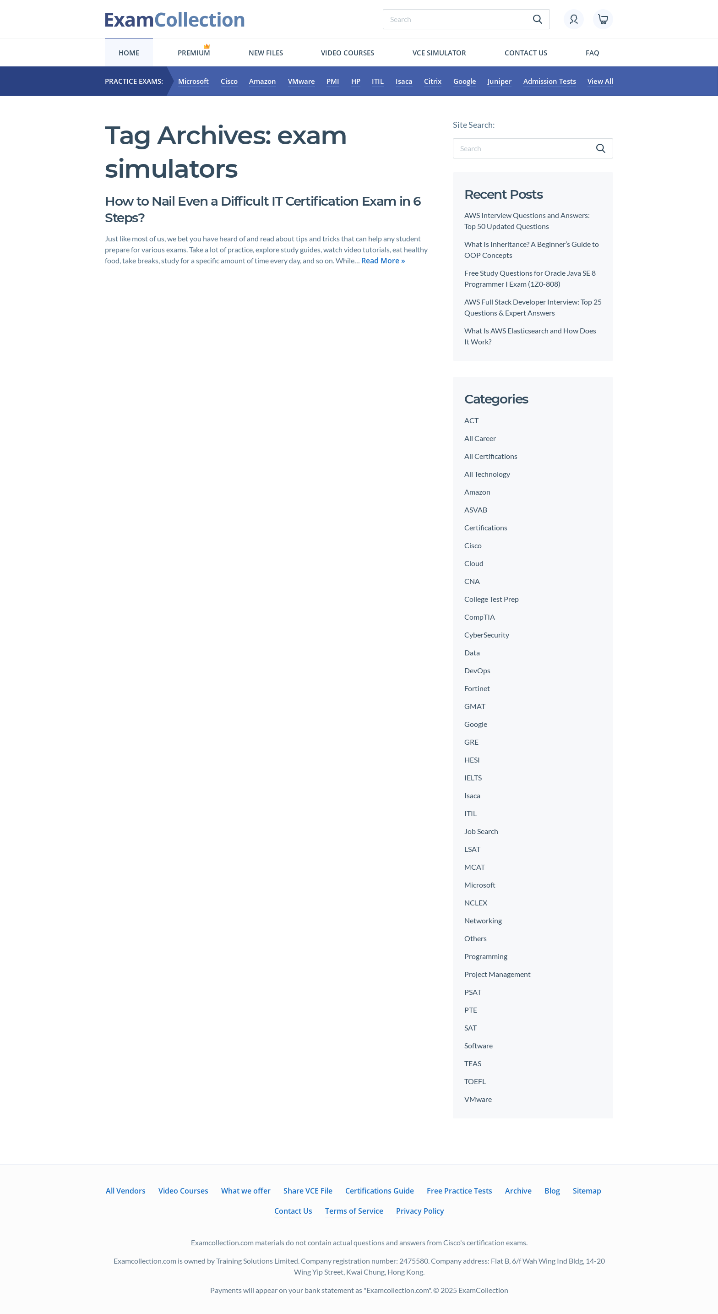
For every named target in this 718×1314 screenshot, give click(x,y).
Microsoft (193, 81)
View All (600, 81)
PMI (332, 81)
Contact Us (526, 52)
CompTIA (479, 616)
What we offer (246, 1191)
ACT (471, 420)
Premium (194, 52)
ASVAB (475, 509)
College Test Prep (491, 598)
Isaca (404, 81)
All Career (480, 438)
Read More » (383, 261)
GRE (471, 741)
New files (266, 52)
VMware (301, 81)
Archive (518, 1191)
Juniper (499, 81)
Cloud (474, 563)
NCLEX (475, 902)
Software (478, 1045)
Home (129, 52)
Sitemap (587, 1191)
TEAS (472, 1063)
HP (355, 81)
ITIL (378, 81)
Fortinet (477, 688)
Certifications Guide (379, 1191)
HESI (472, 759)
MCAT (474, 866)
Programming (485, 956)
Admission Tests (549, 81)
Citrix (432, 81)
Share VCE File (307, 1191)
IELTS (473, 777)
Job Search (481, 831)
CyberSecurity (486, 634)
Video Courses (347, 52)
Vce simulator (439, 52)
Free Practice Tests (459, 1191)
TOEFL (475, 1081)
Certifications (485, 527)
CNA (472, 581)
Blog (552, 1191)
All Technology (487, 473)
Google (464, 81)
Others (475, 938)
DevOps (477, 670)
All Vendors (126, 1191)
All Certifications (490, 456)
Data (472, 652)
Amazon (262, 81)
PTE (470, 1009)
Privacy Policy (420, 1211)
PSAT (472, 991)
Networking (483, 920)
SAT (470, 1027)
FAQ (592, 52)
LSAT (472, 849)
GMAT (474, 706)
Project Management (497, 974)
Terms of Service (354, 1211)
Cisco (229, 81)
